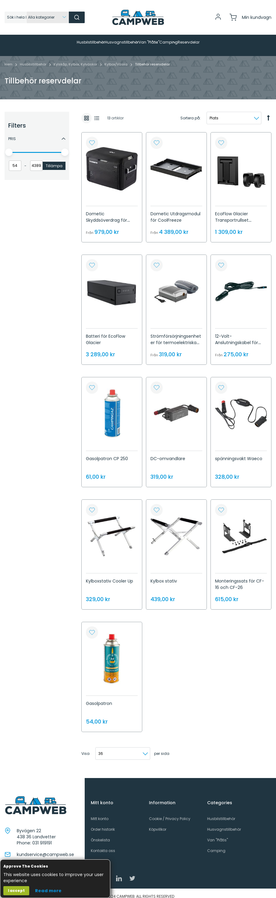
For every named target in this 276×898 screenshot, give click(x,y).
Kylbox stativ (163, 575)
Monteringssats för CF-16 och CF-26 (239, 578)
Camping (216, 844)
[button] (92, 137)
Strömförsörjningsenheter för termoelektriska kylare (175, 336)
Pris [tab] (12, 132)
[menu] (138, 42)
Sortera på (190, 111)
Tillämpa (54, 159)
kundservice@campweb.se (45, 848)
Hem (9, 58)
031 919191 (42, 837)
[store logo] (138, 17)
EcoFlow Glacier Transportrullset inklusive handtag (233, 214)
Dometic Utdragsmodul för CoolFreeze (175, 211)
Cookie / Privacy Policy (169, 812)
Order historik (103, 823)
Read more (48, 891)
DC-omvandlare (167, 452)
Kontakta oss (103, 844)
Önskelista (100, 833)
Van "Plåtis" (217, 833)
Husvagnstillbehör (224, 823)
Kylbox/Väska (116, 58)
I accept (16, 890)
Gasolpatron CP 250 (107, 452)
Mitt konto (99, 812)
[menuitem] (33, 42)
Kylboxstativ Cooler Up (109, 575)
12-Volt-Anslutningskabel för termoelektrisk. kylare (237, 336)
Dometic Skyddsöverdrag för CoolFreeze (106, 214)
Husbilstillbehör (33, 58)
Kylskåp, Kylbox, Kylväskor (76, 58)
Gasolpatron (99, 697)
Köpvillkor (157, 823)
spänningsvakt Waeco (238, 452)
